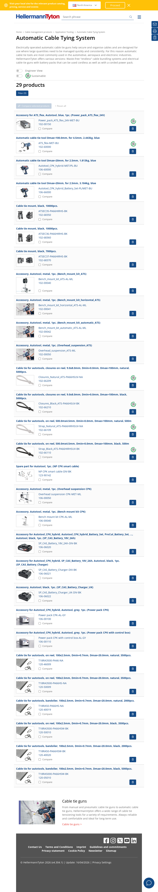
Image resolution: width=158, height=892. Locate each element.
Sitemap (111, 850)
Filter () (22, 93)
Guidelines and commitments (108, 847)
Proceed (115, 5)
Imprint (81, 847)
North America (85, 5)
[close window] (129, 5)
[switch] (19, 70)
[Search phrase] (97, 17)
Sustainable (35, 76)
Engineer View (33, 70)
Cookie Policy (76, 850)
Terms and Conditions (59, 847)
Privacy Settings (101, 862)
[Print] (154, 31)
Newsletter (95, 850)
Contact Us (35, 847)
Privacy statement (53, 850)
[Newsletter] (154, 24)
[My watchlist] (154, 37)
